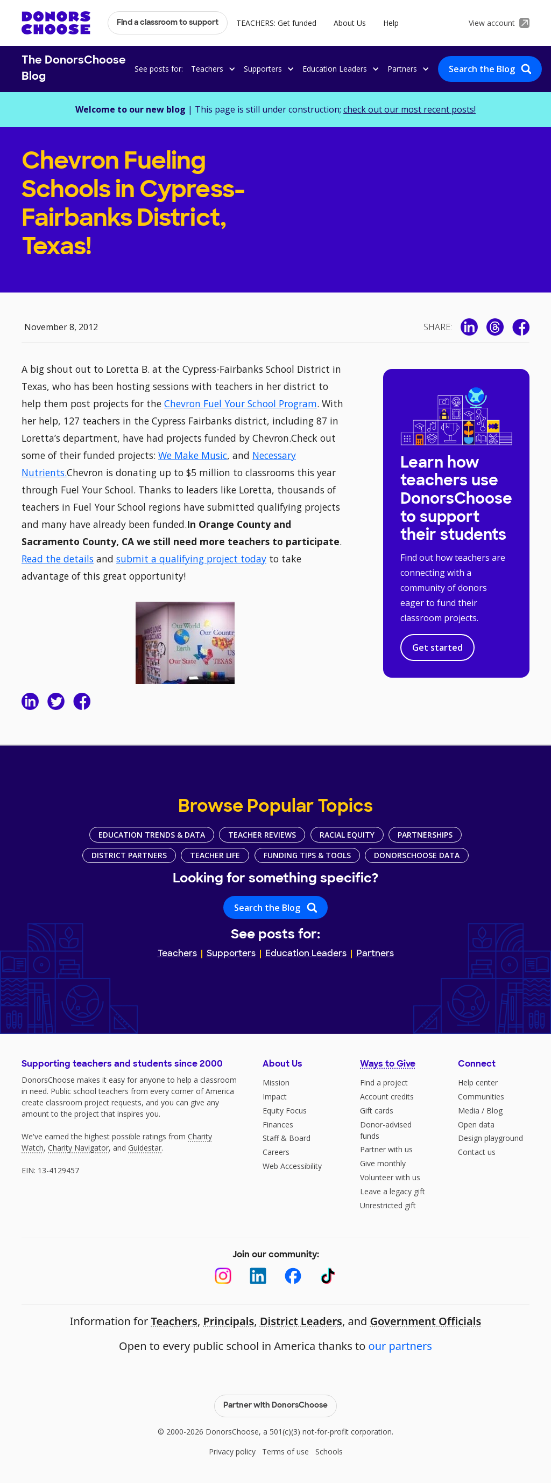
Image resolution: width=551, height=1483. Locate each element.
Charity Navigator (78, 1148)
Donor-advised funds (386, 1130)
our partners (400, 1346)
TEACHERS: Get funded (276, 23)
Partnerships (425, 835)
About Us (350, 23)
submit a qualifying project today (191, 558)
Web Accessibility (292, 1166)
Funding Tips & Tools (307, 855)
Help (391, 23)
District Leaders (301, 1321)
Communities (481, 1096)
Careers (276, 1152)
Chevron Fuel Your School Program (240, 403)
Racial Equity (347, 835)
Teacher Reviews (262, 835)
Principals (228, 1321)
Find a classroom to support (167, 23)
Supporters (231, 954)
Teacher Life (215, 855)
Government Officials (426, 1321)
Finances (278, 1124)
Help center (478, 1082)
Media (468, 1110)
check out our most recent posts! (409, 109)
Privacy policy (232, 1451)
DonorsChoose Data (417, 855)
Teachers (177, 954)
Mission (276, 1082)
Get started (437, 647)
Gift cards (376, 1110)
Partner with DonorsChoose (275, 1406)
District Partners (129, 855)
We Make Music (192, 455)
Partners (375, 954)
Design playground (490, 1138)
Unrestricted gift (388, 1205)
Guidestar (144, 1148)
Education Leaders (306, 954)
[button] (211, 69)
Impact (275, 1096)
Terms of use (285, 1451)
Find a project (384, 1082)
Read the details (58, 558)
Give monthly (383, 1163)
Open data (476, 1124)
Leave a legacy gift (392, 1191)
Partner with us (386, 1149)
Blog (494, 1110)
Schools (329, 1451)
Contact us (477, 1152)
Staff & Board (286, 1138)
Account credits (387, 1096)
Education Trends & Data (151, 835)
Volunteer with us (390, 1177)
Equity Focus (285, 1110)
